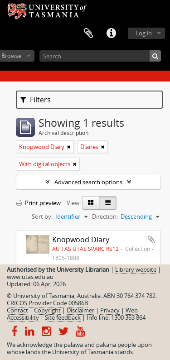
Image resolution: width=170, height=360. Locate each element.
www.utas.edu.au (30, 277)
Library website (135, 269)
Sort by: (42, 216)
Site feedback (63, 317)
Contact (17, 310)
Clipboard (88, 33)
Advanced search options (88, 182)
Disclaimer (80, 310)
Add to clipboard (151, 239)
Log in (144, 33)
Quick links (111, 33)
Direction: (105, 216)
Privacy (110, 310)
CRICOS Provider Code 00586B (47, 303)
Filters (35, 100)
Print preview (38, 203)
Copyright (47, 310)
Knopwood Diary (80, 240)
